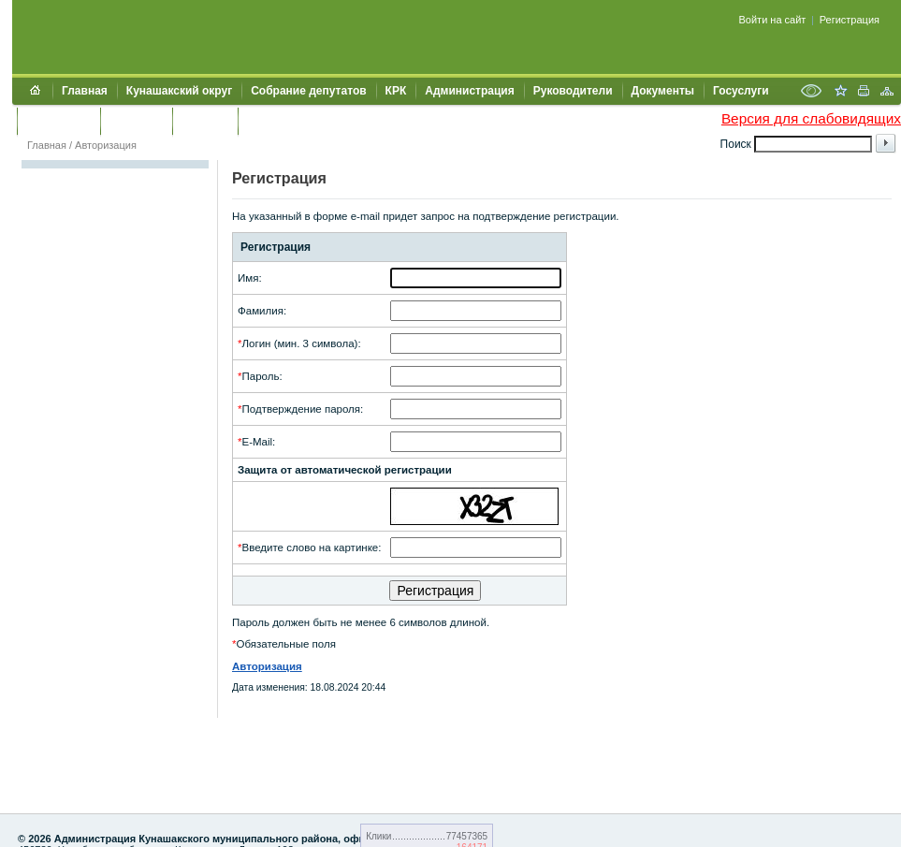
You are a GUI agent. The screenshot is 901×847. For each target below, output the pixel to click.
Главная (85, 90)
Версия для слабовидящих (811, 118)
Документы (663, 90)
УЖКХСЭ (205, 120)
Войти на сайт (773, 19)
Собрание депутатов (308, 90)
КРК (396, 90)
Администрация (469, 90)
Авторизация (106, 145)
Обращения (58, 120)
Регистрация (849, 19)
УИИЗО (266, 120)
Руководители (573, 90)
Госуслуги (741, 90)
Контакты (136, 120)
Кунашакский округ (179, 90)
